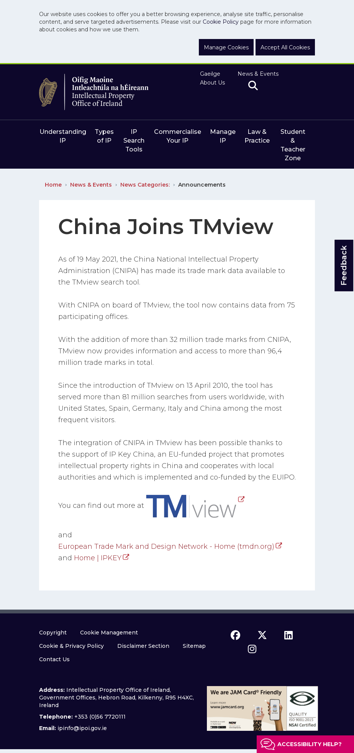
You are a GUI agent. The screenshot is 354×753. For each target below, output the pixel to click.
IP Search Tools (133, 140)
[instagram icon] (252, 649)
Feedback (343, 266)
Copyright (53, 632)
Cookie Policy (221, 21)
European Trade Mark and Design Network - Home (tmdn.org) (166, 546)
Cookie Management (109, 632)
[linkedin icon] (288, 635)
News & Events (258, 73)
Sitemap (194, 645)
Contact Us (54, 659)
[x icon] (262, 635)
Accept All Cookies (285, 47)
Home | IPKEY (97, 558)
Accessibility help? (309, 744)
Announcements (202, 184)
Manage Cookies (226, 47)
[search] (253, 86)
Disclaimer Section (143, 645)
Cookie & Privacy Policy (71, 645)
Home (53, 184)
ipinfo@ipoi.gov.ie (82, 728)
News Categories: (145, 184)
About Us (212, 82)
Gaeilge (210, 73)
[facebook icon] (235, 635)
